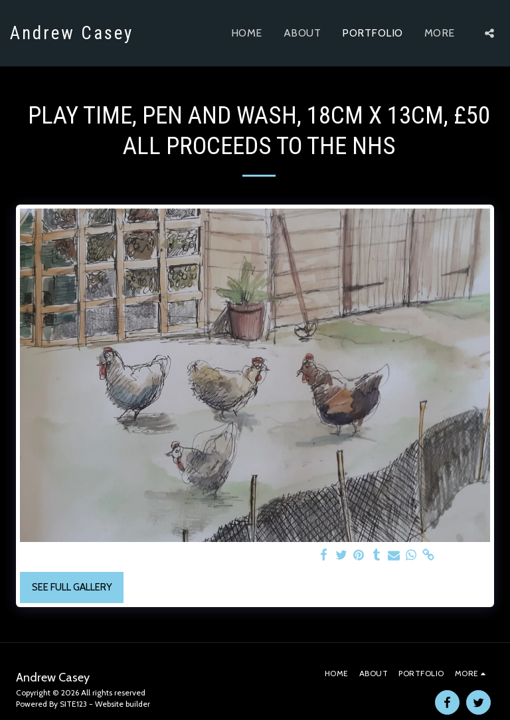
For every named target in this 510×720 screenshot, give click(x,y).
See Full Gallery (72, 587)
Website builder (122, 704)
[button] (489, 33)
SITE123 (73, 704)
